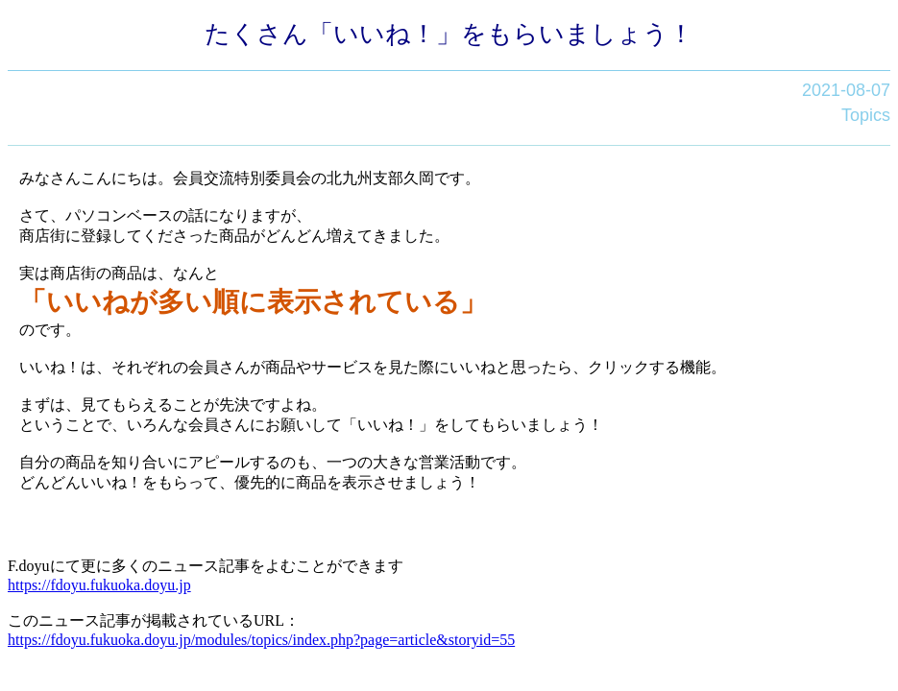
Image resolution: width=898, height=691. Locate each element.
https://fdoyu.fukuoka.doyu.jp (99, 585)
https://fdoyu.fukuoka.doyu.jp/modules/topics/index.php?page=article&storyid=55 (261, 639)
